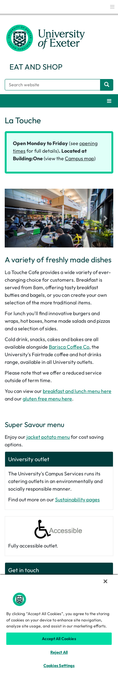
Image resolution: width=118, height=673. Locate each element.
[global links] (112, 7)
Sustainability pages (77, 499)
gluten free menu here (47, 398)
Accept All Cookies (59, 638)
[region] (59, 623)
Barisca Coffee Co (69, 347)
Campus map (79, 158)
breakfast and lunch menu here (77, 391)
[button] (13, 218)
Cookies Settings (59, 665)
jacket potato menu (48, 437)
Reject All (59, 652)
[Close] (105, 581)
